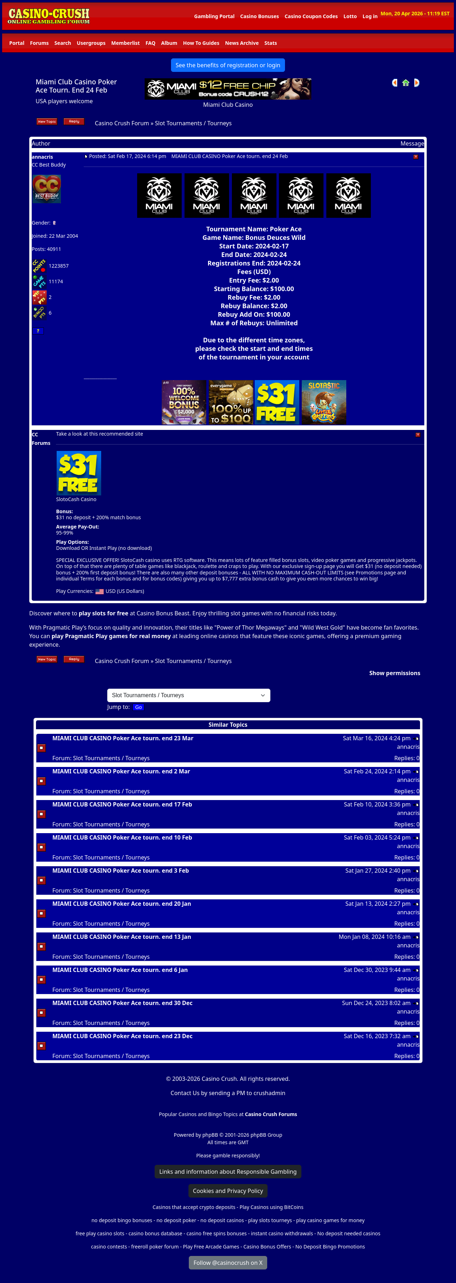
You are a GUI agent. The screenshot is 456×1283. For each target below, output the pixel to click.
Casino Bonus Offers (267, 1246)
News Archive (242, 43)
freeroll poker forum (155, 1246)
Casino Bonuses (259, 16)
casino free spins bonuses (216, 1233)
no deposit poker (176, 1220)
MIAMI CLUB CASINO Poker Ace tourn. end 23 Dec (122, 1036)
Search (63, 43)
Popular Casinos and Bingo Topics (198, 1114)
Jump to (117, 707)
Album (169, 43)
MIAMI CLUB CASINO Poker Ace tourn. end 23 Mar (122, 738)
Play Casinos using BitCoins (271, 1207)
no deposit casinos (222, 1220)
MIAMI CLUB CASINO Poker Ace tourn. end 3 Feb (120, 870)
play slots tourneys (270, 1220)
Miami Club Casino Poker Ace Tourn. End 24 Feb (76, 86)
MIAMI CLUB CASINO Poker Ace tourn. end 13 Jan (121, 937)
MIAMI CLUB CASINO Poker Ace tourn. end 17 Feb (122, 804)
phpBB (210, 1134)
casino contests (109, 1246)
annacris (42, 156)
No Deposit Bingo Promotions (330, 1246)
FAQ (150, 43)
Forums (39, 43)
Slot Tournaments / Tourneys (193, 123)
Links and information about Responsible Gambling (228, 1172)
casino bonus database (155, 1233)
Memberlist (125, 43)
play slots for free (103, 613)
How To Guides (201, 43)
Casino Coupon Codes (311, 16)
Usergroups (91, 43)
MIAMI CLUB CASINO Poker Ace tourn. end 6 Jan (120, 970)
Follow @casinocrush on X (228, 1263)
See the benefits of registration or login (228, 65)
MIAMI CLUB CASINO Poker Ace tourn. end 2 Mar (121, 771)
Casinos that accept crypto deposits (193, 1207)
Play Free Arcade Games (211, 1246)
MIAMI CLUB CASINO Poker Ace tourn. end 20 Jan (121, 904)
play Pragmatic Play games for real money (111, 636)
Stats (270, 43)
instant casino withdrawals (282, 1233)
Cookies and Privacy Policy (228, 1191)
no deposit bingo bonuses (122, 1220)
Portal (16, 43)
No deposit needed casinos (348, 1233)
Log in (370, 16)
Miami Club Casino (228, 105)
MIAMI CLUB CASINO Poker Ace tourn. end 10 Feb (122, 837)
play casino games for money (330, 1220)
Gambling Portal (214, 16)
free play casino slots (100, 1233)
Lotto (350, 16)
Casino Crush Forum (122, 123)
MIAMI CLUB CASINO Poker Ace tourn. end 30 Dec (122, 1003)
